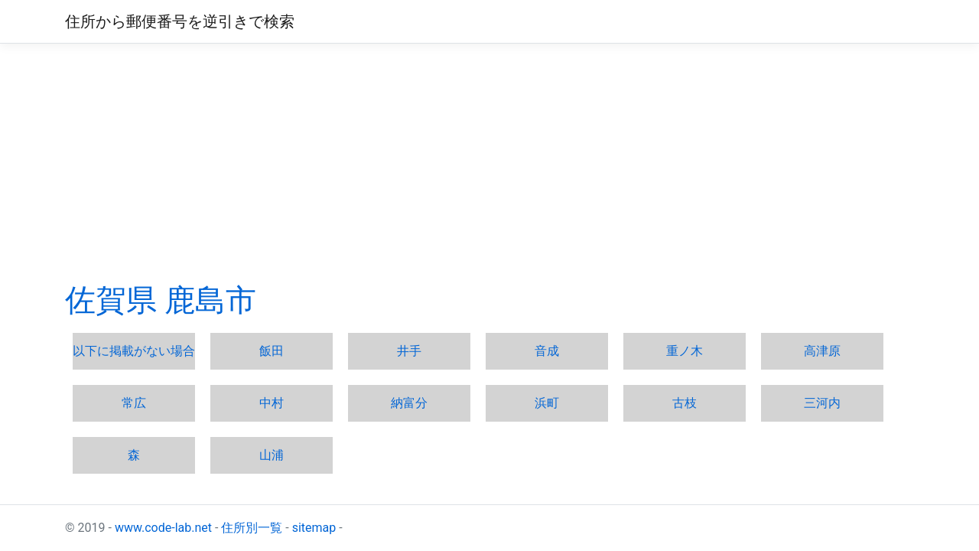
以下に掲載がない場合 (134, 351)
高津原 (822, 351)
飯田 (271, 351)
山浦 (271, 455)
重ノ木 (684, 351)
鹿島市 (210, 300)
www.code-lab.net (163, 527)
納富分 (409, 403)
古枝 (684, 403)
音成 (547, 351)
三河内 (822, 403)
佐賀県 (111, 300)
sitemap (314, 527)
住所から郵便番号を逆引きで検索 (179, 21)
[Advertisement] (489, 163)
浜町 (547, 403)
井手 (409, 351)
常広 (134, 403)
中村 (271, 403)
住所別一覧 (251, 527)
